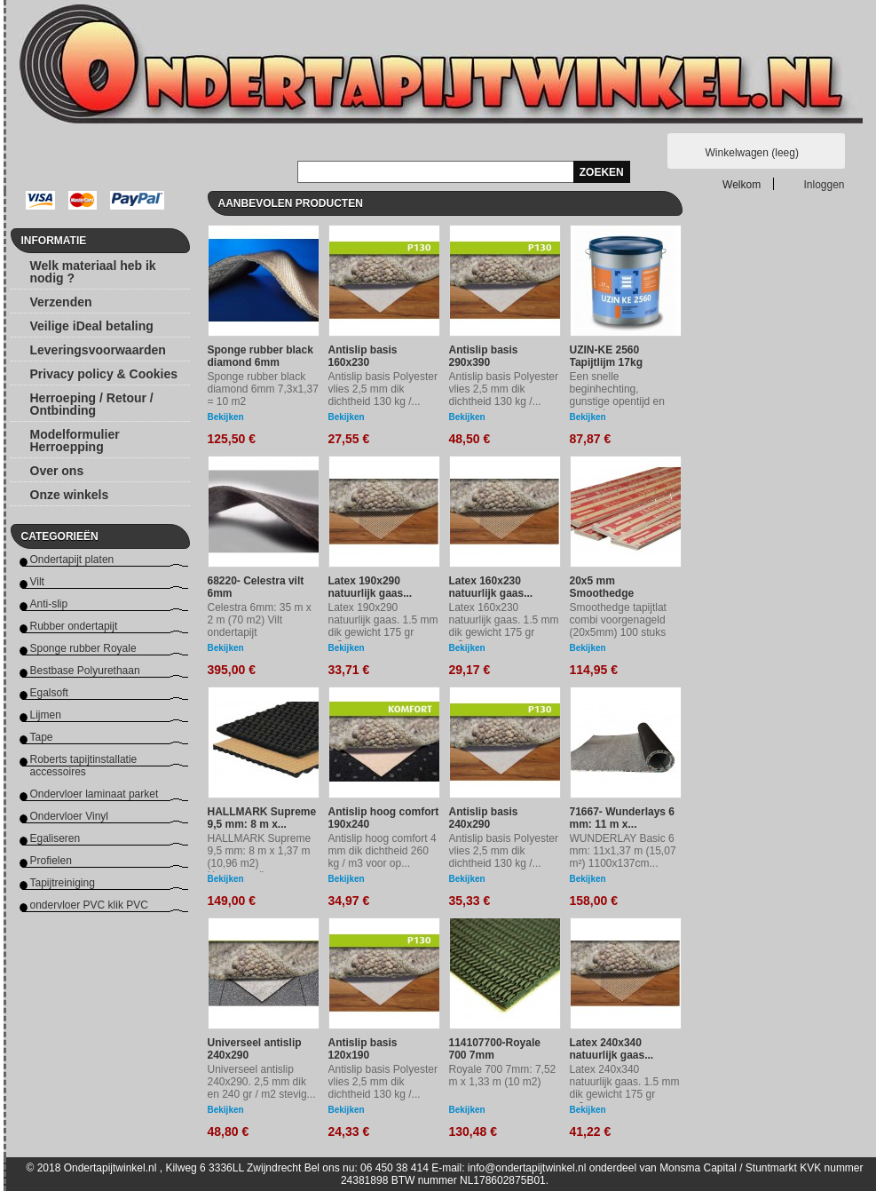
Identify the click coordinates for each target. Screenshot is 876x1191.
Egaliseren (55, 838)
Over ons (57, 471)
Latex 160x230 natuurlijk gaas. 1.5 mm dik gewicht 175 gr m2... (504, 626)
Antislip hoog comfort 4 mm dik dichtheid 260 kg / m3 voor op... (382, 850)
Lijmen (45, 715)
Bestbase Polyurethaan (85, 670)
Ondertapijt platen (72, 559)
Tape (41, 737)
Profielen (51, 860)
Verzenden (61, 302)
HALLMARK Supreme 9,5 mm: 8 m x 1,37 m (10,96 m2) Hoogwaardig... (260, 857)
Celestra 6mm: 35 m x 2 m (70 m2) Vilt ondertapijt (260, 620)
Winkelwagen (752, 153)
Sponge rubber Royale (83, 648)
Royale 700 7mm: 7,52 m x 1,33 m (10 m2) (502, 1075)
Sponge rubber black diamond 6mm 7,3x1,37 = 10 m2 (263, 389)
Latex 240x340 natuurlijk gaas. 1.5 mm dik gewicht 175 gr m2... (625, 1088)
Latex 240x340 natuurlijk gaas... (612, 1048)
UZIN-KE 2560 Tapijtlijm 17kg (606, 356)
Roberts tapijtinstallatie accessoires (84, 765)
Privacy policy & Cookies (104, 374)
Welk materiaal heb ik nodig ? (93, 271)
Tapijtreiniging (62, 883)
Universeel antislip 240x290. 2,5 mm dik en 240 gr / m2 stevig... (262, 1081)
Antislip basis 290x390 (483, 356)
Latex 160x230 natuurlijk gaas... (491, 587)
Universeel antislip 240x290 (255, 1048)
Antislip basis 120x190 (363, 1048)
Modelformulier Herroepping (75, 440)
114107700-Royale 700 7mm (495, 1048)
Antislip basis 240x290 (483, 818)
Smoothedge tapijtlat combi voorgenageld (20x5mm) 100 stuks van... (618, 626)
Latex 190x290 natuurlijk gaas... (370, 587)
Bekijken (226, 417)
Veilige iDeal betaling (92, 326)
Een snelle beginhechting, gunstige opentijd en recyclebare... (617, 395)
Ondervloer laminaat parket (94, 794)
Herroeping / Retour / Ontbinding (92, 404)
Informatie (54, 240)
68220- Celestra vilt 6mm (256, 587)
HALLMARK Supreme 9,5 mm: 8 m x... (262, 818)
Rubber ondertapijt (74, 626)
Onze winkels (69, 495)
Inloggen (824, 184)
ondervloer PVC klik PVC (89, 905)
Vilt (37, 582)
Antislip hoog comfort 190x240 (383, 818)
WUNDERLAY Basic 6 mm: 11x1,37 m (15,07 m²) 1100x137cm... (623, 850)
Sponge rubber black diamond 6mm (260, 356)
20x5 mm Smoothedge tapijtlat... (602, 593)
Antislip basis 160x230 (363, 356)
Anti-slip (49, 604)
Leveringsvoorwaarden (98, 350)
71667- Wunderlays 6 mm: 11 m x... (622, 818)
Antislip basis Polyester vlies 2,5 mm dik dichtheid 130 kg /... (383, 389)
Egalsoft (49, 693)
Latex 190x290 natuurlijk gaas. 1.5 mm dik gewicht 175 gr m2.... (383, 626)
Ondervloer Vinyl (69, 816)
